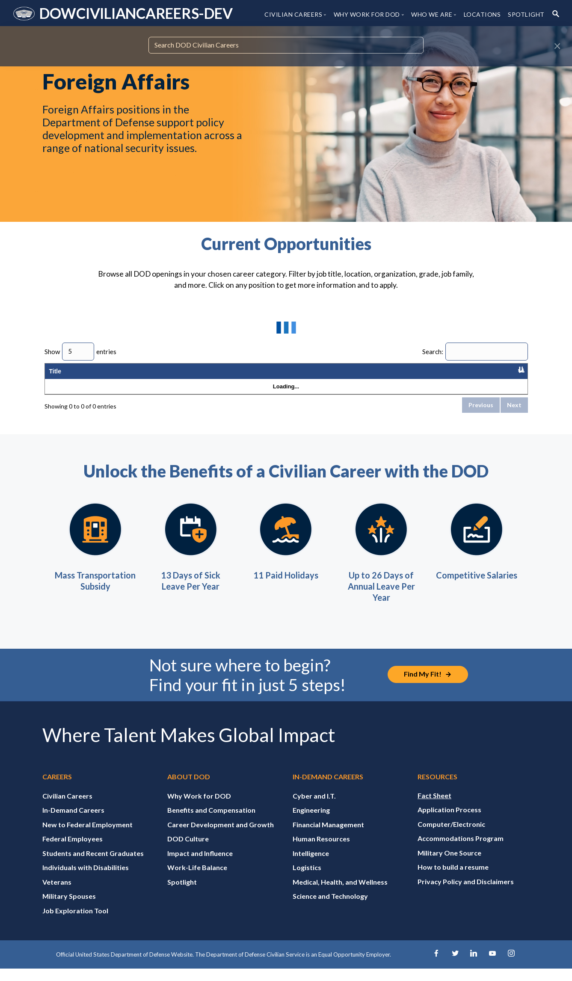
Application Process (449, 821)
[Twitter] (454, 966)
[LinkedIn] (473, 966)
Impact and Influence (200, 864)
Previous (480, 416)
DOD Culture (188, 850)
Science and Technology (330, 907)
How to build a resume (453, 878)
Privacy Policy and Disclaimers (466, 893)
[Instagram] (512, 966)
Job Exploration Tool (75, 922)
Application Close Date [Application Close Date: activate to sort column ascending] (497, 377)
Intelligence (311, 864)
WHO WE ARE (431, 14)
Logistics (307, 879)
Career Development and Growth (220, 836)
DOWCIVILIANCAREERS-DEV (135, 13)
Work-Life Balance (197, 879)
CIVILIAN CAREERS (293, 14)
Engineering (311, 821)
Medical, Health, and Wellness (340, 893)
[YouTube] (492, 966)
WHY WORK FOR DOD (367, 14)
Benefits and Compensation (211, 821)
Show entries (80, 352)
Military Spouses (69, 907)
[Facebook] (435, 966)
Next (514, 416)
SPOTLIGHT (526, 14)
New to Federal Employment (87, 836)
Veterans (56, 893)
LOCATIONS (482, 14)
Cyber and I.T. (314, 807)
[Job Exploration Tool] (429, 686)
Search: (475, 352)
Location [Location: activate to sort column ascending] (161, 376)
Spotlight (182, 893)
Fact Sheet (434, 806)
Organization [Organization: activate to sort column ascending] (116, 376)
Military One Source (449, 864)
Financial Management (328, 836)
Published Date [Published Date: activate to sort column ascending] (444, 377)
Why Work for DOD (199, 807)
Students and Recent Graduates (93, 864)
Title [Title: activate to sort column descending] (55, 376)
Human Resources (321, 850)
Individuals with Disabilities (85, 879)
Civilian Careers (67, 807)
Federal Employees (72, 850)
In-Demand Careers (73, 821)
